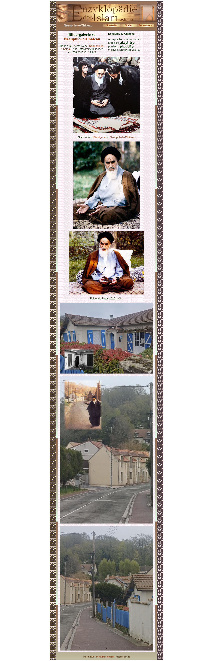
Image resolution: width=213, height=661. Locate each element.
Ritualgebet (99, 137)
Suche (128, 25)
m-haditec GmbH (105, 657)
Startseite (111, 25)
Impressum (145, 25)
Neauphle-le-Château (82, 39)
